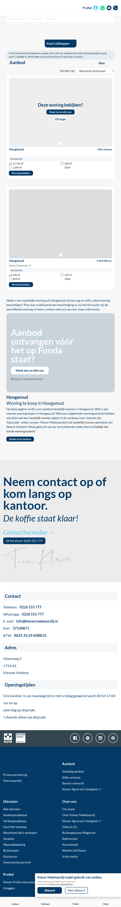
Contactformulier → (29, 532)
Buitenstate (11, 850)
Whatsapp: (23, 614)
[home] (21, 8)
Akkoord (49, 890)
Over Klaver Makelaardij (78, 815)
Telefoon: (22, 607)
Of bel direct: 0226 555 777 (24, 541)
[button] (60, 255)
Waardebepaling (14, 844)
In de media (70, 856)
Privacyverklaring (15, 775)
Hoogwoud (50, 19)
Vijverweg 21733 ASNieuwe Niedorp (16, 665)
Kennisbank (70, 844)
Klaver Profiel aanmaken (19, 882)
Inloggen (9, 888)
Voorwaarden (12, 780)
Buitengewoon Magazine (78, 832)
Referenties (70, 839)
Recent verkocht (73, 783)
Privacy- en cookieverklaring (61, 884)
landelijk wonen (40, 418)
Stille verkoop (71, 777)
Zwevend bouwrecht (17, 862)
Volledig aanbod (73, 771)
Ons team (68, 809)
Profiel (87, 8)
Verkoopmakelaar (15, 821)
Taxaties (8, 839)
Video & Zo (69, 827)
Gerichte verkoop (14, 827)
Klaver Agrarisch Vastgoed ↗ (81, 789)
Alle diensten (12, 809)
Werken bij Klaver (74, 850)
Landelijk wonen (35, 19)
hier (22, 56)
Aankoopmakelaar (15, 815)
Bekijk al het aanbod (20, 439)
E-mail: (30, 621)
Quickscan (10, 856)
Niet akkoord (76, 890)
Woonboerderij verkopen (20, 832)
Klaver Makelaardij (17, 19)
